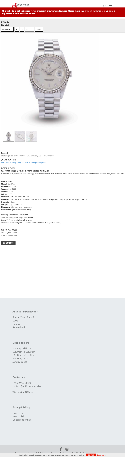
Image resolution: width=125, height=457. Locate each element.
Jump (39, 29)
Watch (7, 29)
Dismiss (91, 455)
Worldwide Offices (22, 392)
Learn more (101, 455)
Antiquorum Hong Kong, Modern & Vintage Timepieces (23, 162)
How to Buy (18, 413)
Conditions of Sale (21, 419)
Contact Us (8, 243)
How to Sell (18, 416)
